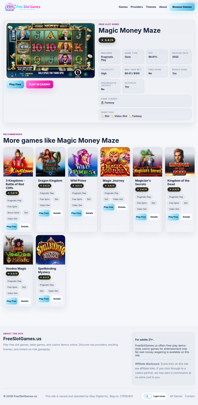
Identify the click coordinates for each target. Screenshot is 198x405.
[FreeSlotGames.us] (59, 7)
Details (24, 226)
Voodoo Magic (16, 268)
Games (123, 7)
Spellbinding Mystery (47, 270)
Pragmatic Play (14, 200)
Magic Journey (113, 180)
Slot (26, 212)
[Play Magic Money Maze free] (50, 50)
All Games (176, 396)
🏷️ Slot (105, 116)
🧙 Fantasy (107, 102)
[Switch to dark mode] (154, 396)
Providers (137, 7)
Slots (128, 56)
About (163, 7)
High (104, 73)
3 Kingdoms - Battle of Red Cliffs (15, 184)
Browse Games (182, 7)
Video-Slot (12, 218)
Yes (174, 73)
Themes (151, 7)
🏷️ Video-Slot (119, 116)
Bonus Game (13, 212)
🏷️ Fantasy (135, 116)
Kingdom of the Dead (178, 182)
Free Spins (12, 206)
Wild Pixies (78, 180)
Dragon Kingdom (50, 180)
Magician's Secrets (143, 182)
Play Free (15, 84)
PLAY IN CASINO (39, 84)
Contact (190, 396)
